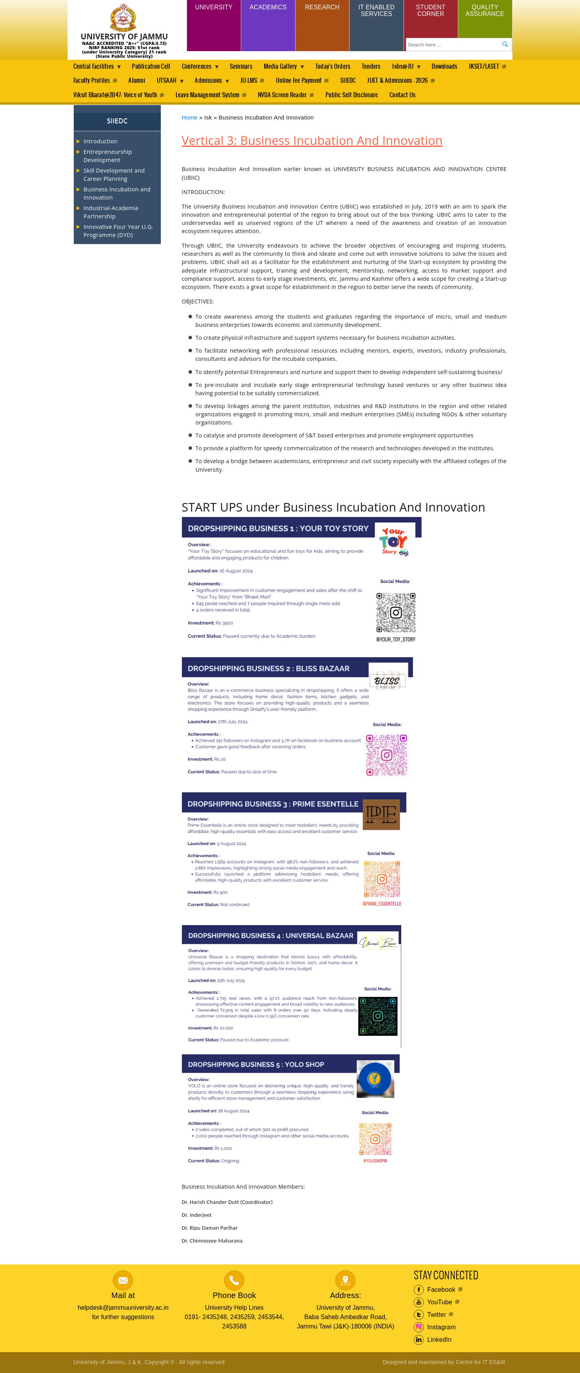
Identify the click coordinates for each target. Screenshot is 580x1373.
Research (322, 7)
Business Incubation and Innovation (117, 193)
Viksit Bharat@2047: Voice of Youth (115, 95)
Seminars (244, 66)
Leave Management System (208, 95)
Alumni (187, 81)
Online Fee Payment (353, 81)
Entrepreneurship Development (108, 156)
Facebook (434, 1291)
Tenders (377, 66)
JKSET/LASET (88, 81)
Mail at (123, 1296)
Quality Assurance (485, 11)
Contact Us (405, 95)
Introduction (100, 142)
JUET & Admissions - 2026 (453, 81)
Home (190, 118)
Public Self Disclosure (354, 95)
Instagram (435, 1328)
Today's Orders (337, 66)
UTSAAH (219, 83)
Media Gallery (286, 68)
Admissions (262, 83)
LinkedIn (433, 1341)
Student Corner (431, 11)
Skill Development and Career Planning (114, 175)
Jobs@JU (411, 68)
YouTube (433, 1303)
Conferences (200, 68)
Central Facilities (95, 68)
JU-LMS (302, 81)
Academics (268, 7)
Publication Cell (152, 66)
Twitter (430, 1316)
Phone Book (234, 1296)
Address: (345, 1296)
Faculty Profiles (141, 81)
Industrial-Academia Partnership (111, 212)
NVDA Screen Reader (284, 95)
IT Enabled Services (376, 11)
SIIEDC (403, 81)
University (214, 7)
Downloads (452, 66)
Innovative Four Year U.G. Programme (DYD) (118, 231)
